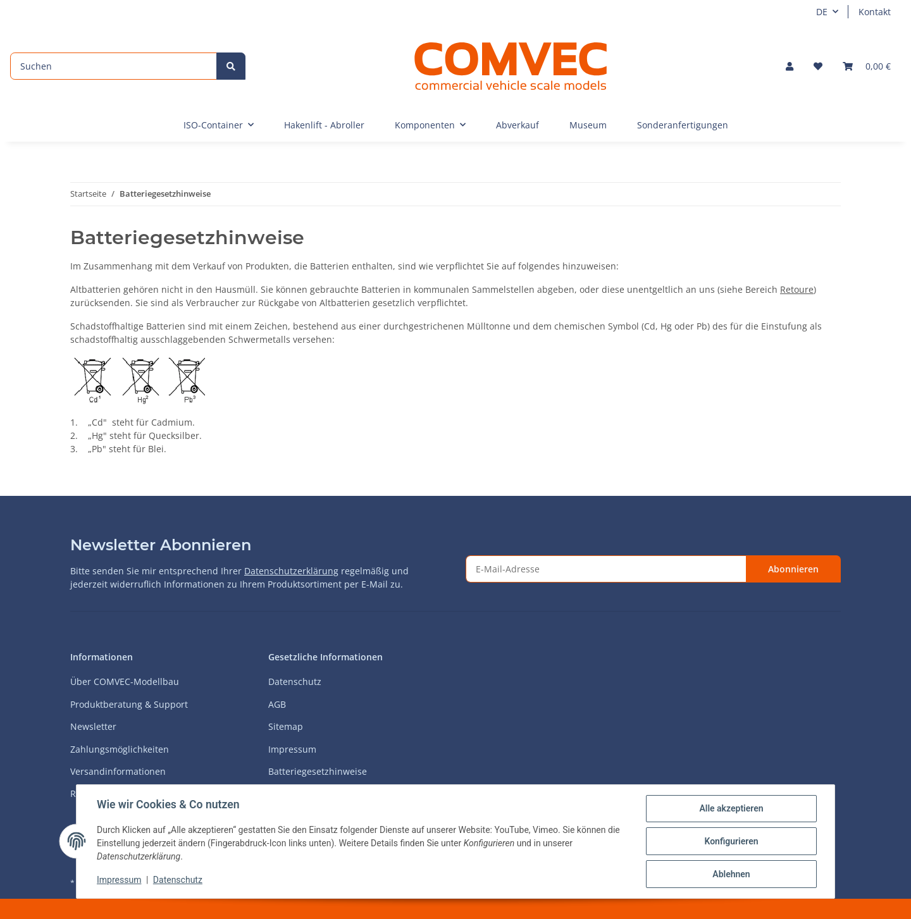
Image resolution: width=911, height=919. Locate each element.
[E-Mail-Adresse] (606, 569)
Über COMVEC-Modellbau (124, 681)
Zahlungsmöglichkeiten (119, 749)
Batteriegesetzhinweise (317, 771)
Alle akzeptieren (731, 808)
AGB (277, 704)
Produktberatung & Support (129, 704)
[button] (789, 66)
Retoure (797, 289)
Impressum (292, 749)
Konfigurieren (731, 841)
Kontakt (874, 12)
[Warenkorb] (867, 66)
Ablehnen (731, 874)
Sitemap (285, 726)
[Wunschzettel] (818, 66)
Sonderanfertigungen (682, 125)
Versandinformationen (118, 771)
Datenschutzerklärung (291, 571)
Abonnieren (793, 569)
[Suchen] (113, 66)
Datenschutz (294, 681)
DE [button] (821, 12)
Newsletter (93, 726)
